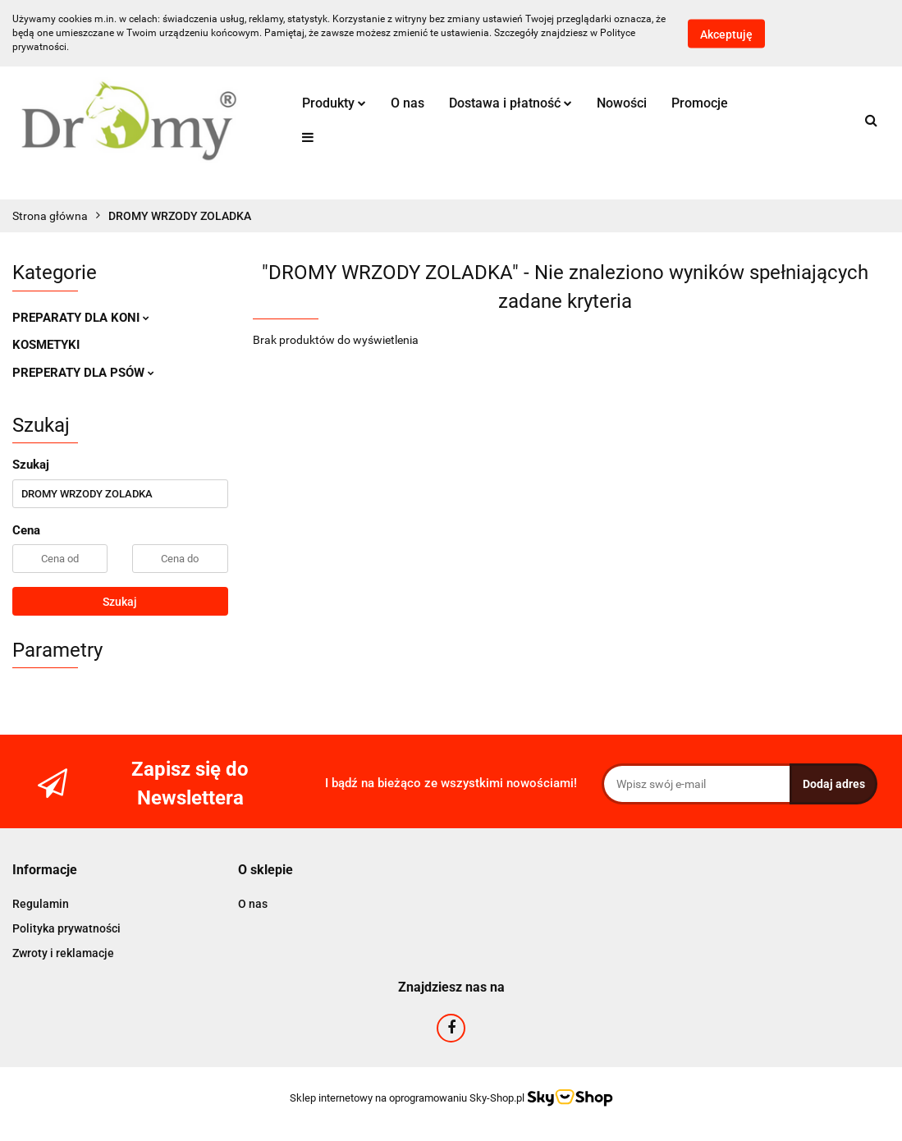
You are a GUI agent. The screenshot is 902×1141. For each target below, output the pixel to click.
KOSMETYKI (46, 344)
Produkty (334, 103)
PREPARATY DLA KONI (80, 317)
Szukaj (120, 601)
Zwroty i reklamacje (63, 953)
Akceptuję (726, 33)
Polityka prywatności (66, 928)
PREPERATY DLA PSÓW (83, 372)
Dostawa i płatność (510, 103)
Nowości (622, 103)
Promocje (699, 103)
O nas (407, 103)
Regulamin (40, 903)
